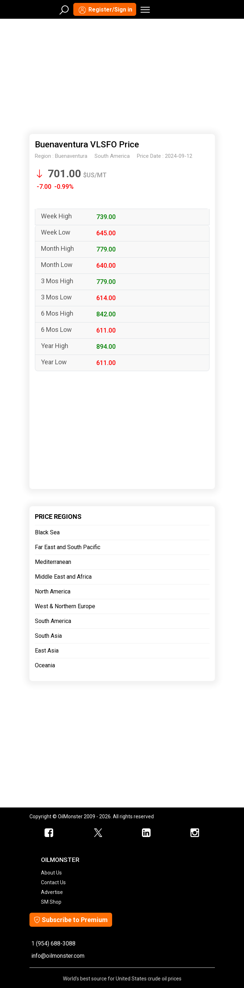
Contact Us (53, 882)
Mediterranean (53, 561)
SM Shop (51, 902)
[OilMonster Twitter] (98, 833)
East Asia (47, 650)
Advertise (52, 892)
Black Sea (47, 532)
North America (52, 591)
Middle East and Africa (63, 576)
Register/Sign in (104, 10)
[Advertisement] (122, 75)
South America (53, 621)
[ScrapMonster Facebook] (49, 833)
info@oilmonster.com (57, 955)
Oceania (45, 665)
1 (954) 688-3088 (53, 943)
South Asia (48, 635)
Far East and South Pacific (67, 547)
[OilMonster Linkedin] (146, 833)
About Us (51, 873)
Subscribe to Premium (71, 920)
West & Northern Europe (65, 606)
